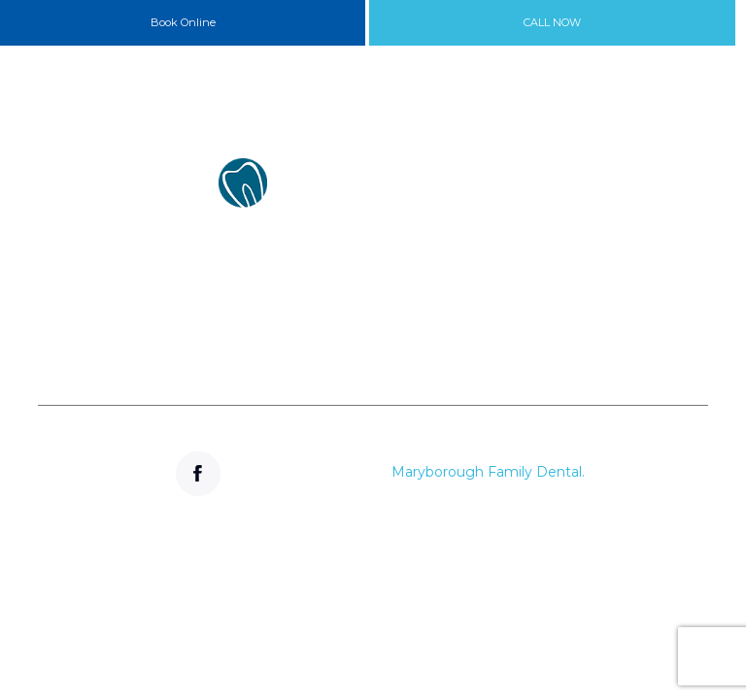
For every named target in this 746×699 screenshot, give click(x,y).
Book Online (183, 22)
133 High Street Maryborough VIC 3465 (201, 253)
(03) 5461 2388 (201, 331)
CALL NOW (552, 22)
